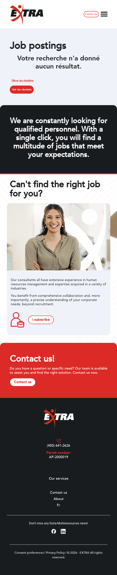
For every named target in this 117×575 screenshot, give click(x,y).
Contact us (22, 382)
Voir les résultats (22, 89)
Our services (58, 479)
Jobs (58, 472)
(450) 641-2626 (58, 446)
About (59, 499)
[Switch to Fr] (58, 505)
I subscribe (41, 319)
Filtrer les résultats (23, 80)
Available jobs (91, 14)
